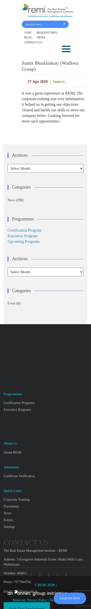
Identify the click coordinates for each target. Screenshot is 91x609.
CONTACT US (33, 42)
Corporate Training (17, 547)
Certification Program (24, 230)
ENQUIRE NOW (70, 598)
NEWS (41, 37)
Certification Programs (19, 450)
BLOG (28, 37)
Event (12, 303)
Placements (11, 554)
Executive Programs (17, 457)
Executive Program (22, 236)
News (11, 200)
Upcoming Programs (24, 241)
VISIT (28, 32)
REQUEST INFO (47, 32)
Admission (11, 515)
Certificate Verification (19, 523)
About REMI (13, 500)
